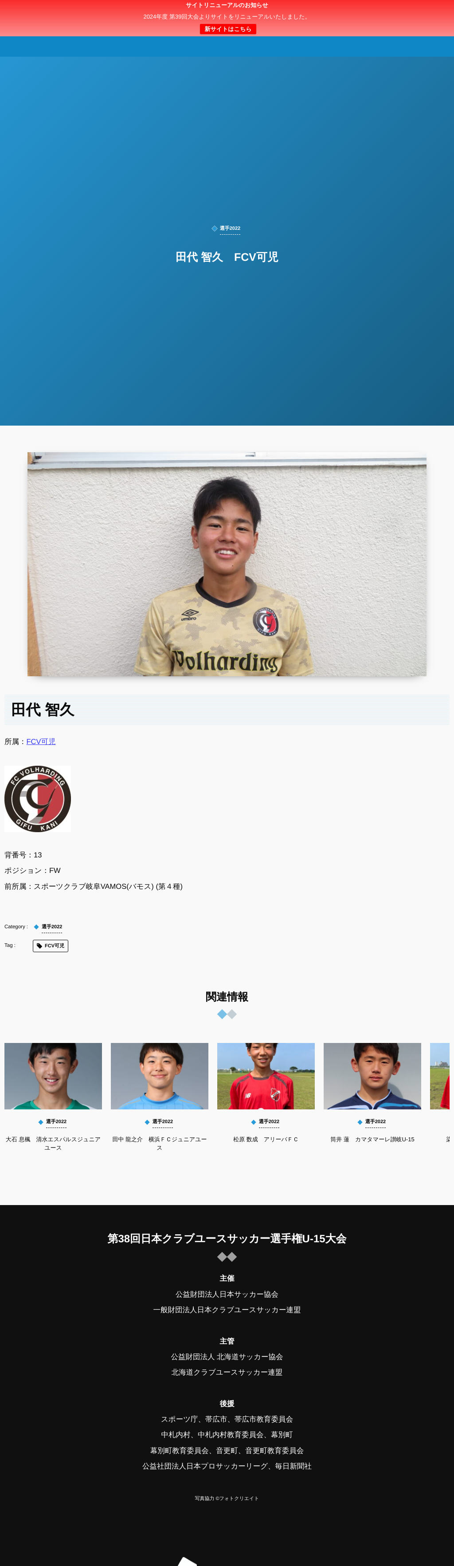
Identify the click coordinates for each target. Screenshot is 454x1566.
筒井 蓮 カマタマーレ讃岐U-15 (372, 1139)
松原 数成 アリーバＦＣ (266, 1139)
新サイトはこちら (227, 29)
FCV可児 (41, 742)
